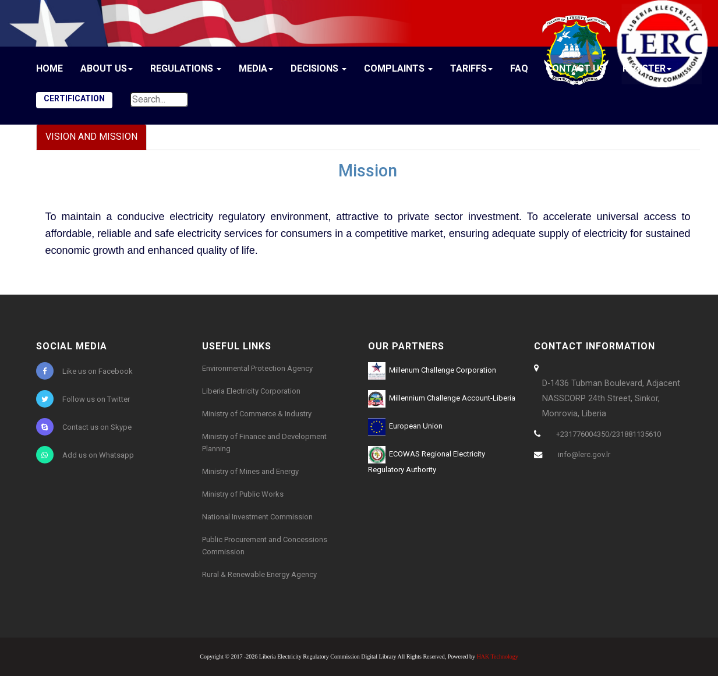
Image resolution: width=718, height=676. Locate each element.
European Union (405, 427)
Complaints (398, 68)
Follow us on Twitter (83, 399)
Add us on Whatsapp (85, 454)
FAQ (519, 68)
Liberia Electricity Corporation (251, 391)
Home (49, 68)
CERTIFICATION (74, 98)
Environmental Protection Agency (257, 368)
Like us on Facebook (84, 371)
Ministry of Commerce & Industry (257, 413)
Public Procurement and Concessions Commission (264, 545)
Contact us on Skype (84, 427)
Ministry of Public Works (243, 494)
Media (256, 68)
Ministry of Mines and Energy (250, 471)
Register (646, 68)
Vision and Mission (91, 136)
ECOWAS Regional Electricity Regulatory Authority (426, 460)
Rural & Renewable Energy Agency (259, 574)
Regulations (185, 68)
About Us (106, 68)
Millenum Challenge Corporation (432, 371)
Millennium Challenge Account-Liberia (441, 399)
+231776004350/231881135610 (608, 434)
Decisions (318, 68)
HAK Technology (497, 656)
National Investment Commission (257, 516)
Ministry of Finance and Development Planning (264, 442)
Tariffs (471, 68)
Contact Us (575, 68)
